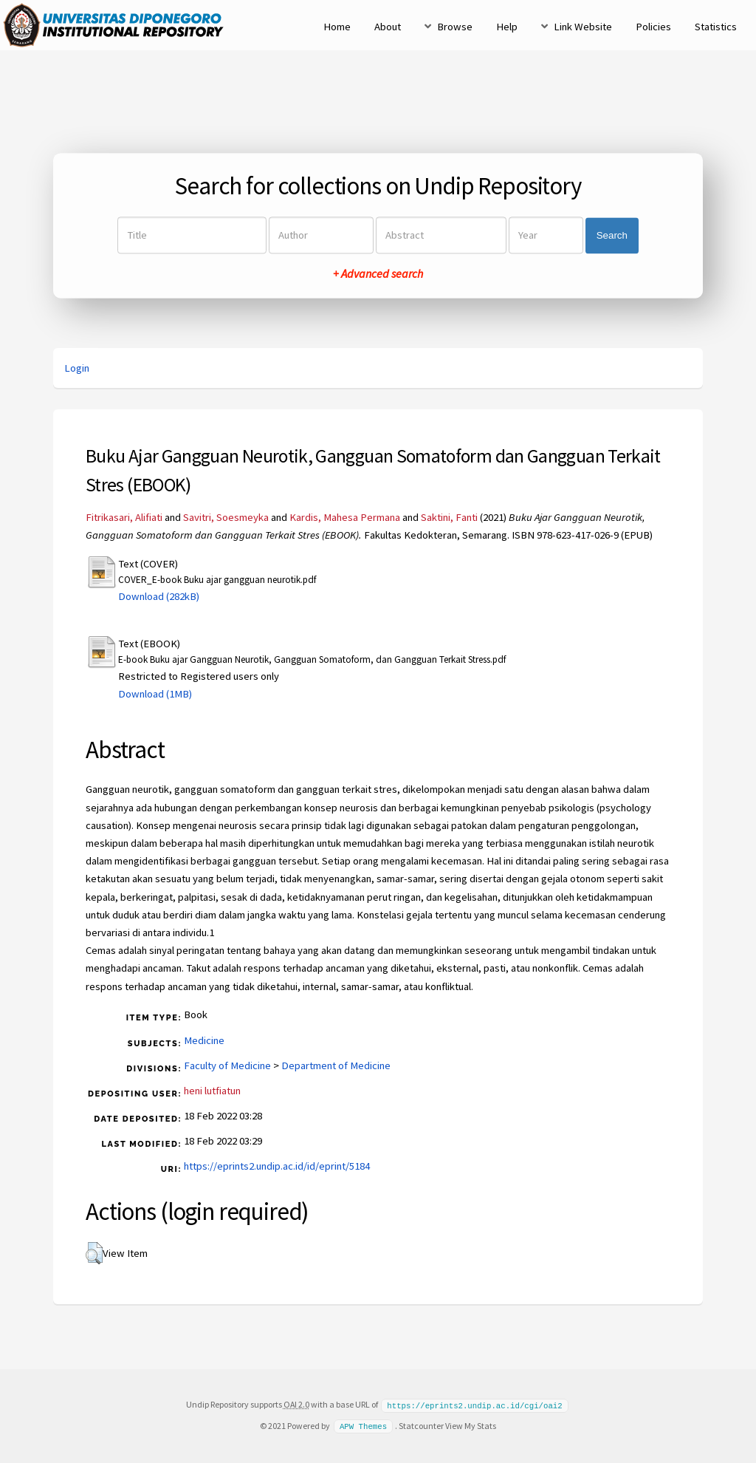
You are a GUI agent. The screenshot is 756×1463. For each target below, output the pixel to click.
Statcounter (421, 1424)
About (387, 26)
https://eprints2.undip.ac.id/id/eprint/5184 (277, 1166)
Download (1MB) (155, 693)
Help (507, 26)
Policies (653, 26)
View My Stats (470, 1424)
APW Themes (363, 1425)
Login (76, 368)
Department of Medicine (336, 1065)
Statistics (716, 26)
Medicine (204, 1040)
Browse (454, 26)
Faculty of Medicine (227, 1065)
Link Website (583, 26)
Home (337, 26)
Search (612, 235)
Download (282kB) (158, 596)
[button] (94, 1253)
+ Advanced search (378, 274)
